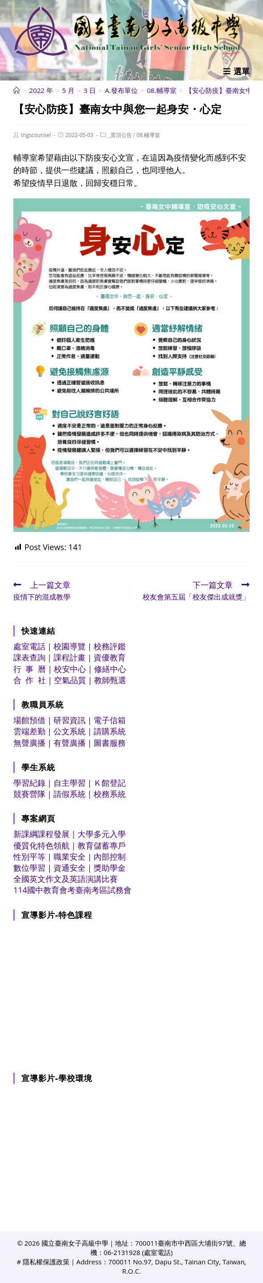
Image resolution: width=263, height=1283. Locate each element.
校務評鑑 (110, 646)
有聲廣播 (69, 742)
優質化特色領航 (41, 845)
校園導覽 (69, 646)
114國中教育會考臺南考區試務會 (72, 890)
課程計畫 (69, 657)
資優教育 (110, 657)
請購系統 (110, 731)
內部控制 (110, 856)
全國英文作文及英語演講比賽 (65, 878)
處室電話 (29, 646)
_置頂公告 (120, 135)
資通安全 (69, 867)
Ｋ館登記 (110, 782)
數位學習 (29, 867)
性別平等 (29, 856)
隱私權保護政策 (46, 1261)
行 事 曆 (29, 669)
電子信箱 (110, 720)
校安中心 (70, 669)
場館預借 (29, 720)
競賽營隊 (29, 793)
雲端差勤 (29, 731)
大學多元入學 (102, 834)
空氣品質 (70, 680)
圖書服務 (110, 742)
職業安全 (69, 856)
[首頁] (16, 90)
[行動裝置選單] (236, 71)
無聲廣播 (29, 742)
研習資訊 (69, 720)
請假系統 (69, 793)
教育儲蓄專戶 (102, 845)
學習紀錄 (29, 782)
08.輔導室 (148, 135)
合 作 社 (29, 680)
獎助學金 (110, 867)
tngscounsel (36, 135)
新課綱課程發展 (41, 834)
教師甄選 (110, 680)
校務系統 (110, 793)
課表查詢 (29, 657)
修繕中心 (110, 669)
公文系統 (69, 731)
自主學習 (69, 782)
